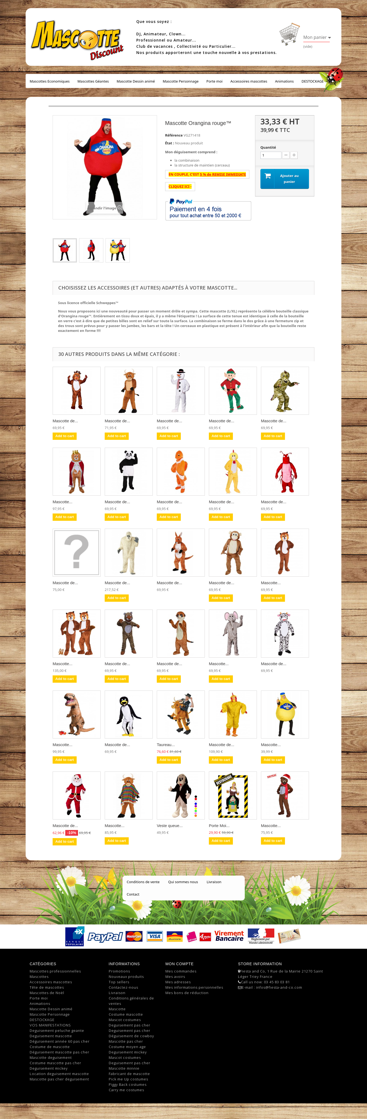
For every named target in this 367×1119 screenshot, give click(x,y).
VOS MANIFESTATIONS (50, 1025)
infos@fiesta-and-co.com (279, 987)
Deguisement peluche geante (57, 1030)
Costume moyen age (127, 1046)
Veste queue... (170, 825)
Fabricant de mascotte (129, 1073)
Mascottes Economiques (50, 81)
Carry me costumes (126, 1089)
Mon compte (179, 964)
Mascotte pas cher (126, 1041)
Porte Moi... (219, 825)
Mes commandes (180, 971)
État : (169, 143)
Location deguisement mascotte (59, 1073)
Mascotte (117, 1008)
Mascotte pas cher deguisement (59, 1079)
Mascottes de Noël (47, 992)
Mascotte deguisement (51, 1057)
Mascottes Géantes (93, 81)
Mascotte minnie (124, 1068)
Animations (284, 81)
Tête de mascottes (47, 987)
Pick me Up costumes (128, 1079)
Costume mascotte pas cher (55, 1062)
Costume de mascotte (50, 1046)
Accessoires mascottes (248, 81)
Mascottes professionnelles (55, 971)
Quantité (268, 147)
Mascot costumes (125, 1019)
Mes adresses (178, 981)
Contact (133, 894)
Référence (174, 135)
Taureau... (166, 744)
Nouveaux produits (126, 976)
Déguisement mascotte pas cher (59, 1052)
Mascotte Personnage (181, 81)
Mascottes (39, 976)
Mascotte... (62, 501)
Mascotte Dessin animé (136, 81)
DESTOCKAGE (313, 81)
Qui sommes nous (183, 881)
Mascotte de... (65, 421)
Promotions (119, 971)
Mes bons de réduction (187, 992)
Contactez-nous (123, 987)
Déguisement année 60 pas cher (60, 1041)
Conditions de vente (143, 881)
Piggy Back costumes (128, 1084)
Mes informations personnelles (194, 987)
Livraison (214, 881)
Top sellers (119, 981)
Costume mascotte (126, 1014)
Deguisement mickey (49, 1068)
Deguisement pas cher (129, 1025)
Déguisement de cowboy (131, 1035)
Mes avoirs (175, 976)
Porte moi (214, 81)
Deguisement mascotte (51, 1035)
